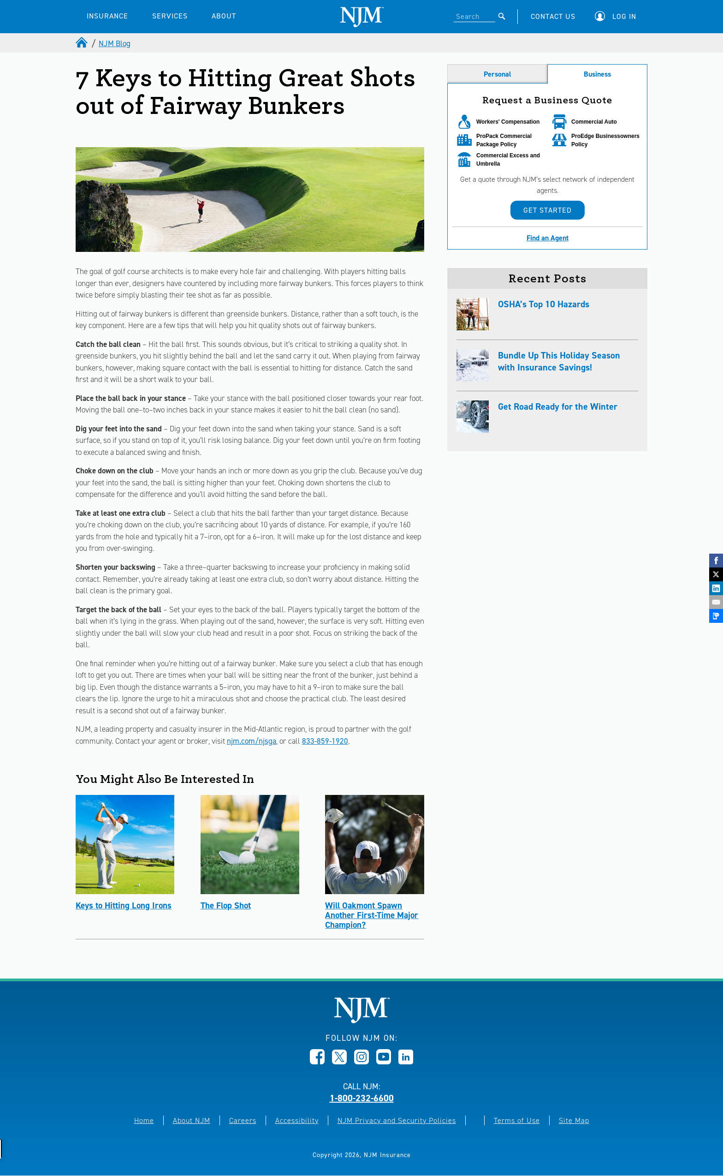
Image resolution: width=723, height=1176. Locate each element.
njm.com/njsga (251, 741)
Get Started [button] (547, 210)
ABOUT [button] (224, 16)
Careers (242, 1120)
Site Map (574, 1120)
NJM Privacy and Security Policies (397, 1120)
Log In (624, 16)
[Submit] (502, 16)
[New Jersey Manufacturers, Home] (362, 1021)
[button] (617, 16)
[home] (82, 43)
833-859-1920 (325, 741)
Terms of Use (517, 1120)
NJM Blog (114, 43)
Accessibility (297, 1120)
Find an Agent (548, 238)
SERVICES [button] (170, 16)
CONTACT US (553, 16)
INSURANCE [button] (107, 16)
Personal (497, 74)
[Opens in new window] (317, 1061)
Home (144, 1120)
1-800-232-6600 (362, 1098)
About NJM (191, 1120)
